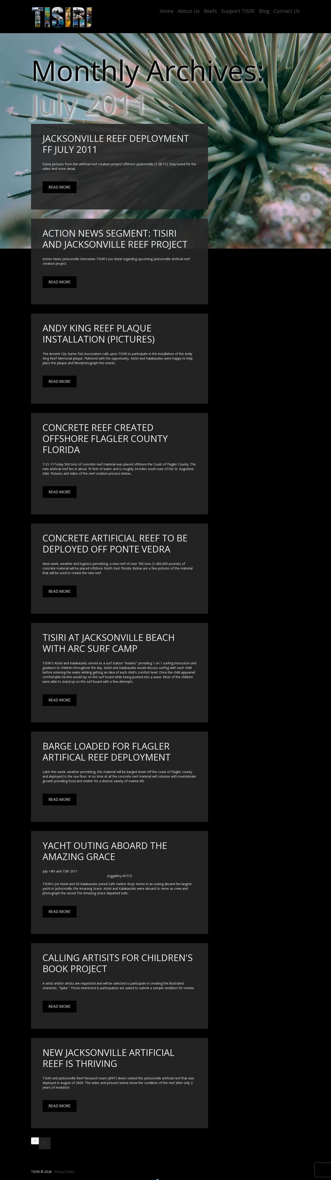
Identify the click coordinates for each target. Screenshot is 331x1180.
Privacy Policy (64, 1171)
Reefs (210, 11)
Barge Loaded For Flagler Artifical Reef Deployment (107, 751)
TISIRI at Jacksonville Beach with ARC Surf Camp (109, 643)
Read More (60, 187)
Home (167, 11)
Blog (264, 11)
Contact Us (287, 11)
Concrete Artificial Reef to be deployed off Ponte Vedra (115, 543)
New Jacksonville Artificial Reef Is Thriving (108, 1058)
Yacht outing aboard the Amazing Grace (105, 851)
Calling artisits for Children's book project (118, 963)
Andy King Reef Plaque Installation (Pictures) (99, 333)
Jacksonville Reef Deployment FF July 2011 (116, 144)
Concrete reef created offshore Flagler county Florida (105, 438)
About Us (189, 11)
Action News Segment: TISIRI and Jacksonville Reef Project (115, 238)
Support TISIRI (238, 11)
